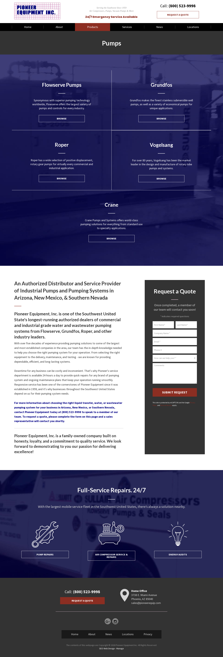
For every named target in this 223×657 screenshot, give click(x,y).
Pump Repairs (45, 554)
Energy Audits (178, 554)
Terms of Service (166, 405)
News (159, 27)
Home (27, 27)
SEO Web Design (107, 648)
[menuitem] (27, 27)
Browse (62, 118)
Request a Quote (178, 14)
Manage (120, 648)
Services (127, 27)
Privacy (148, 634)
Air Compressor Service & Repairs (111, 556)
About (59, 27)
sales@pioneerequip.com (146, 603)
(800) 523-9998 (182, 5)
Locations (193, 27)
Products (92, 27)
